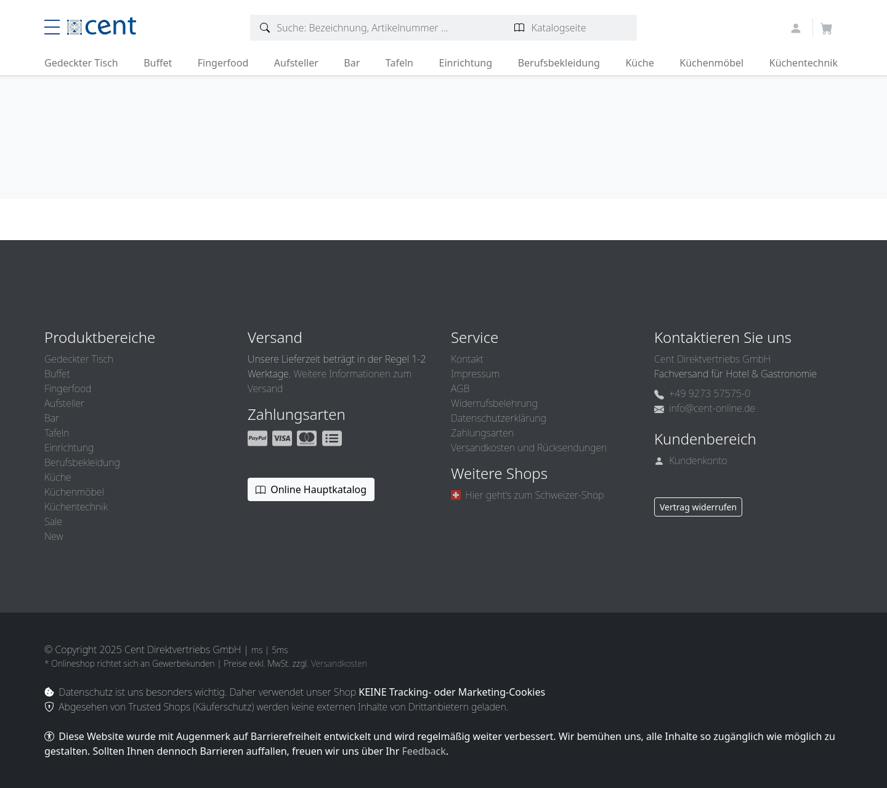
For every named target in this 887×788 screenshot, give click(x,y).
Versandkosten (339, 663)
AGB (460, 388)
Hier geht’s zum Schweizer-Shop (527, 495)
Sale (53, 521)
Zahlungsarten (482, 433)
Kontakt (467, 359)
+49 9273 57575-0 (702, 393)
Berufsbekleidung (559, 63)
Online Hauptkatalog (311, 489)
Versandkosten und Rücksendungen (529, 447)
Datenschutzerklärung (498, 418)
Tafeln (399, 63)
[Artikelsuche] (265, 28)
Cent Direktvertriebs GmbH (712, 359)
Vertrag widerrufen (698, 507)
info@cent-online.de (704, 408)
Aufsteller (296, 63)
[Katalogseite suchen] (519, 28)
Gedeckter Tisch (81, 63)
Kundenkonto (690, 460)
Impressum (475, 373)
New (53, 536)
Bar (352, 63)
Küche (639, 63)
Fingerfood (223, 63)
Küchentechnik (803, 63)
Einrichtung (465, 63)
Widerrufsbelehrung (494, 403)
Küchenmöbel (711, 63)
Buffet (158, 63)
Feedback (423, 751)
